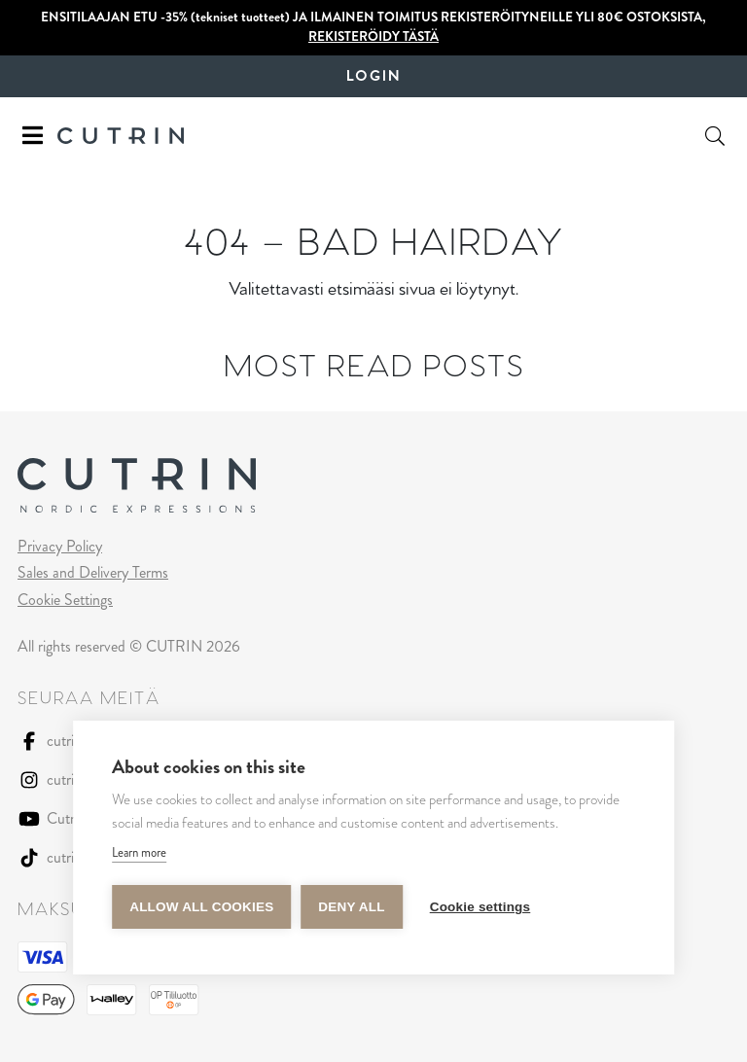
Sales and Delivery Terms (93, 572)
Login (373, 76)
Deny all (351, 907)
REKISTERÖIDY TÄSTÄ (373, 36)
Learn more (139, 852)
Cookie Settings (65, 599)
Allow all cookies (201, 907)
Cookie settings (480, 907)
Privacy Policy (60, 546)
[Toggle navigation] (32, 136)
